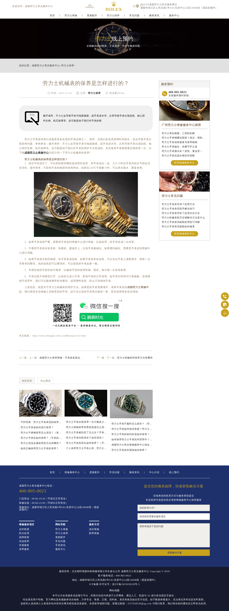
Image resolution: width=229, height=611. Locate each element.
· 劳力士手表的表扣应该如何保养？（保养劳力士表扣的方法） (131, 434)
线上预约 (174, 472)
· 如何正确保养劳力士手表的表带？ (39, 448)
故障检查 (24, 537)
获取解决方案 (174, 552)
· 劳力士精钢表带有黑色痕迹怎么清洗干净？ (86, 427)
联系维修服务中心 (184, 162)
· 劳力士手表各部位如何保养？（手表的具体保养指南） (86, 443)
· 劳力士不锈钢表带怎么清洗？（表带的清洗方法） (40, 432)
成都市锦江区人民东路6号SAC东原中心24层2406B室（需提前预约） (179, 8)
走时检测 (24, 529)
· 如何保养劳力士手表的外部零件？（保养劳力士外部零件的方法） (131, 439)
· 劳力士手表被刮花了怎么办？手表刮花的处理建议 (86, 432)
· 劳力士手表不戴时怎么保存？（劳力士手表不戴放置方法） (131, 423)
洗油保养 (24, 541)
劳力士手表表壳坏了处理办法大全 (181, 213)
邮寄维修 (94, 533)
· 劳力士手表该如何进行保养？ (36, 427)
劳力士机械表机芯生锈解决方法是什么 (183, 217)
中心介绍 (154, 472)
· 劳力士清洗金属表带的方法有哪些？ (40, 443)
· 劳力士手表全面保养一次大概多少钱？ (86, 422)
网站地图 (114, 590)
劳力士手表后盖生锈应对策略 (178, 155)
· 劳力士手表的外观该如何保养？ (128, 450)
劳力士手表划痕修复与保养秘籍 (179, 142)
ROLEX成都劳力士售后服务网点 (158, 4)
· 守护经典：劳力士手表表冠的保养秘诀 (40, 422)
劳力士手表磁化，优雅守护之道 (179, 146)
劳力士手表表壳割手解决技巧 (178, 208)
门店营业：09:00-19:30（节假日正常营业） (43, 499)
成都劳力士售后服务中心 (46, 65)
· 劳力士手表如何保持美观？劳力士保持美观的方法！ (131, 429)
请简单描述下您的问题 (173, 535)
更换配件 (92, 15)
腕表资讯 (154, 15)
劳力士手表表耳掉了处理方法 (178, 204)
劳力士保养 (113, 15)
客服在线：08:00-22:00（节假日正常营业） (43, 503)
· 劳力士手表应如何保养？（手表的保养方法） (40, 438)
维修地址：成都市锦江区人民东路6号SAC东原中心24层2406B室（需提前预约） (59, 508)
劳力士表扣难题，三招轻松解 (178, 133)
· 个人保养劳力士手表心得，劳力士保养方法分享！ (86, 448)
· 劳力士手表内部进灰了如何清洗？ (84, 437)
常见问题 (134, 15)
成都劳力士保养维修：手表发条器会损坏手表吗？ (67, 357)
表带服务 (24, 549)
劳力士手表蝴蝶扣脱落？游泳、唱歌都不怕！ (184, 137)
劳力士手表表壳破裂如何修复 (178, 226)
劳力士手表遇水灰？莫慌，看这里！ (182, 151)
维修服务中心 (72, 472)
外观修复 (24, 545)
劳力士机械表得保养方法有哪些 (135, 357)
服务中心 (174, 15)
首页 (52, 15)
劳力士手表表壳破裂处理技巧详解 (181, 222)
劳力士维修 (71, 15)
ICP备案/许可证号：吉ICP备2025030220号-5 (114, 584)
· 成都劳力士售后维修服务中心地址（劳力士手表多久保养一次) (131, 444)
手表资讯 (60, 545)
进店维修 (94, 529)
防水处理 (24, 533)
